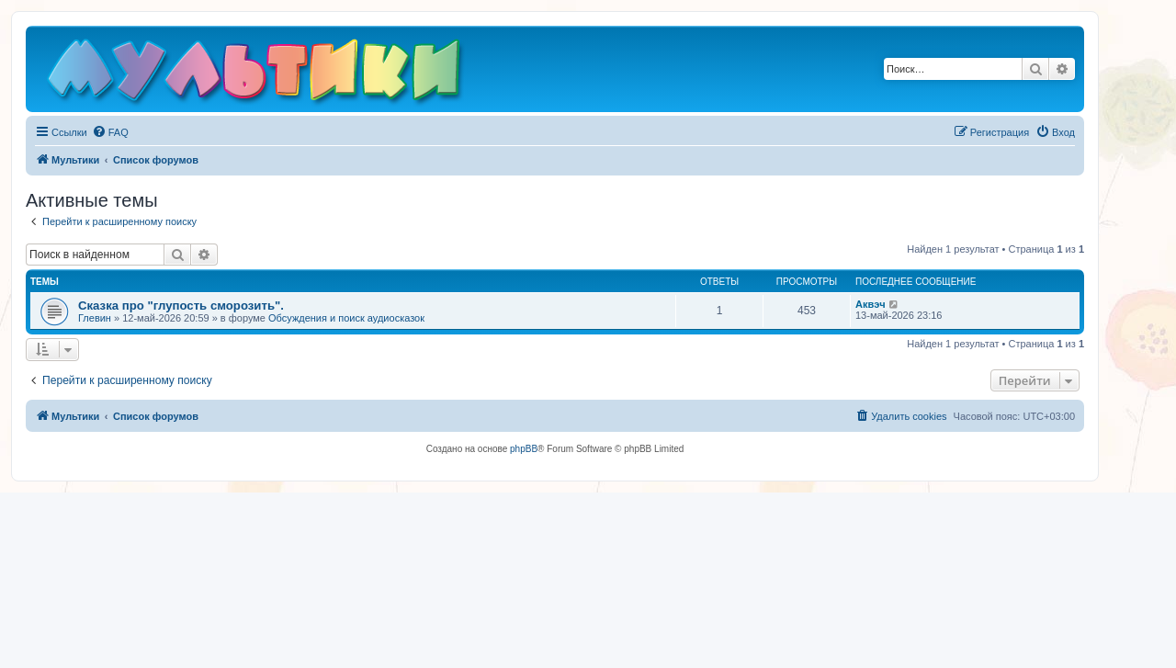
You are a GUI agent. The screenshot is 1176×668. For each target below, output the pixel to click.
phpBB (523, 449)
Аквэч (870, 304)
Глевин (94, 317)
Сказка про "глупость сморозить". (181, 305)
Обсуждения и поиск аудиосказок (346, 317)
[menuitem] (110, 132)
